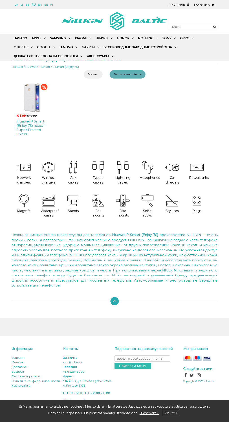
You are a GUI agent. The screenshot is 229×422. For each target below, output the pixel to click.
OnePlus (21, 47)
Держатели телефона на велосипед (46, 56)
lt (21, 4)
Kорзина (205, 4)
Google (44, 47)
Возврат (17, 371)
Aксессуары (98, 56)
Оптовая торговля (25, 376)
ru (33, 4)
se (46, 4)
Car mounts (98, 206)
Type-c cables (98, 172)
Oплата (17, 362)
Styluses (172, 203)
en (40, 4)
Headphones (150, 170)
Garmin (88, 47)
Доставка (18, 367)
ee (27, 4)
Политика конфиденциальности (35, 381)
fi (51, 4)
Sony (166, 38)
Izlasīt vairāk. (149, 413)
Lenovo (66, 47)
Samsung (58, 38)
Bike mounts (123, 206)
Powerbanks (199, 170)
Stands (73, 203)
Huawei (30, 66)
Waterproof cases (50, 206)
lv (16, 4)
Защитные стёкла (127, 74)
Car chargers (172, 172)
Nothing (146, 38)
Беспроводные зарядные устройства (137, 47)
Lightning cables (122, 172)
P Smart (44, 66)
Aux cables (73, 172)
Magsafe (24, 203)
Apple (36, 38)
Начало (17, 66)
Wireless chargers (48, 172)
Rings (197, 203)
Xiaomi (81, 38)
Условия (17, 357)
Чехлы (93, 74)
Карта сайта (20, 385)
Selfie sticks (147, 206)
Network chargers (24, 172)
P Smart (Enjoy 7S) (66, 66)
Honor (123, 38)
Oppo (184, 38)
